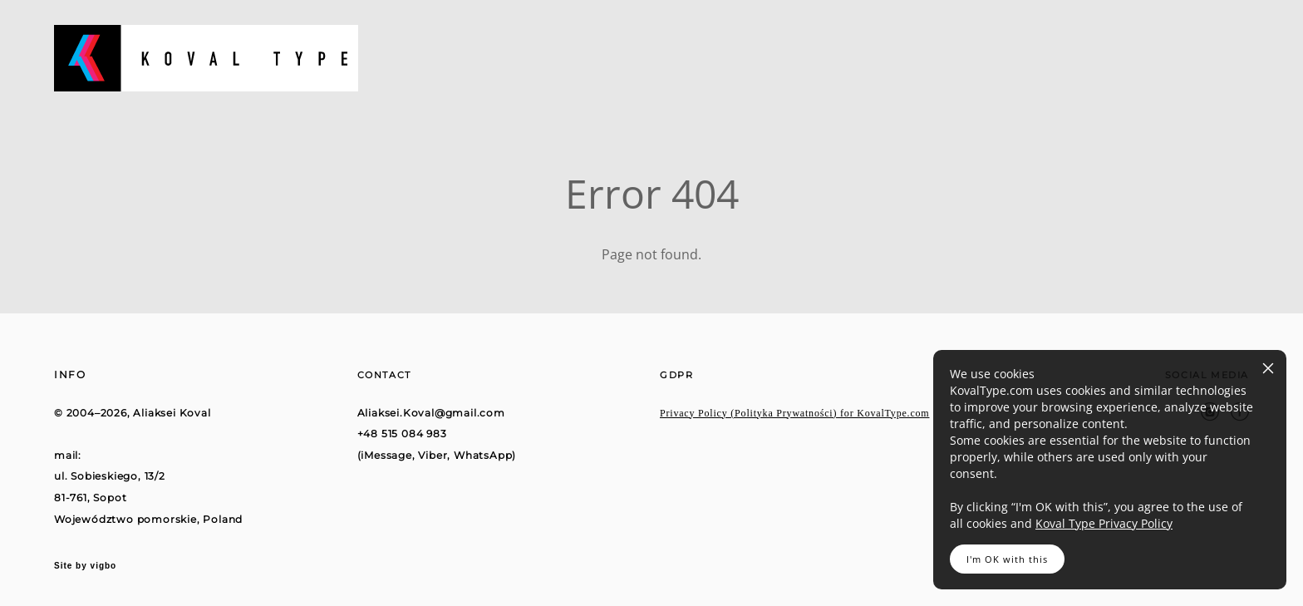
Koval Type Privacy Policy (1104, 523)
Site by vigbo (85, 566)
